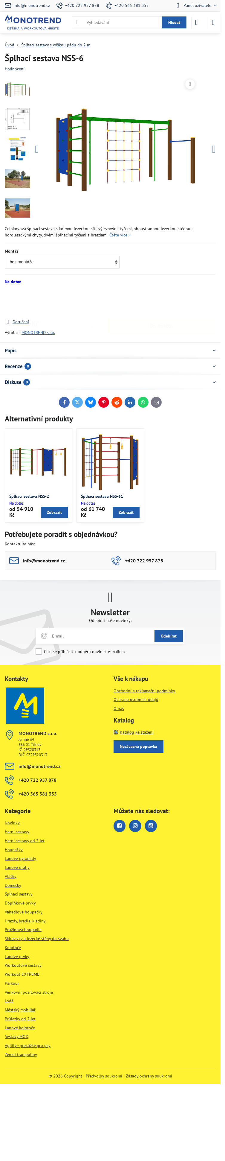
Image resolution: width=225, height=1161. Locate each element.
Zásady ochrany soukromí (149, 1076)
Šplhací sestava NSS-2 (29, 496)
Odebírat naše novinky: (110, 620)
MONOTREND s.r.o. (38, 332)
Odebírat (169, 636)
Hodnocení (15, 69)
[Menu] (213, 22)
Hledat (174, 22)
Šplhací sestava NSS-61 (102, 496)
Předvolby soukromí (104, 1076)
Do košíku (161, 301)
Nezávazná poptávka (138, 746)
